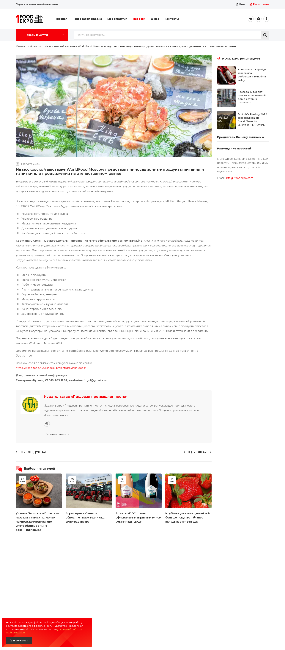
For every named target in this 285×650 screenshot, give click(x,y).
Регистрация (259, 4)
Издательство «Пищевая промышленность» (85, 397)
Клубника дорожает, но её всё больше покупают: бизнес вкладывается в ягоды (187, 517)
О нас (155, 19)
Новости (139, 19)
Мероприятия (117, 19)
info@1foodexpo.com (239, 178)
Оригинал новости (57, 434)
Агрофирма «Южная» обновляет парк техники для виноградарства (87, 517)
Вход (240, 4)
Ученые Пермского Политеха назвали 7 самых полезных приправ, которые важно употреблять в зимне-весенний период (37, 522)
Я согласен (20, 640)
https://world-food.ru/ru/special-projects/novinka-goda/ (51, 368)
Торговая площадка (87, 19)
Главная (61, 19)
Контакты (172, 19)
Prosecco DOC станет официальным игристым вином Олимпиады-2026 (138, 517)
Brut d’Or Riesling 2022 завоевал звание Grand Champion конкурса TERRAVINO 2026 (252, 121)
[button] (42, 35)
